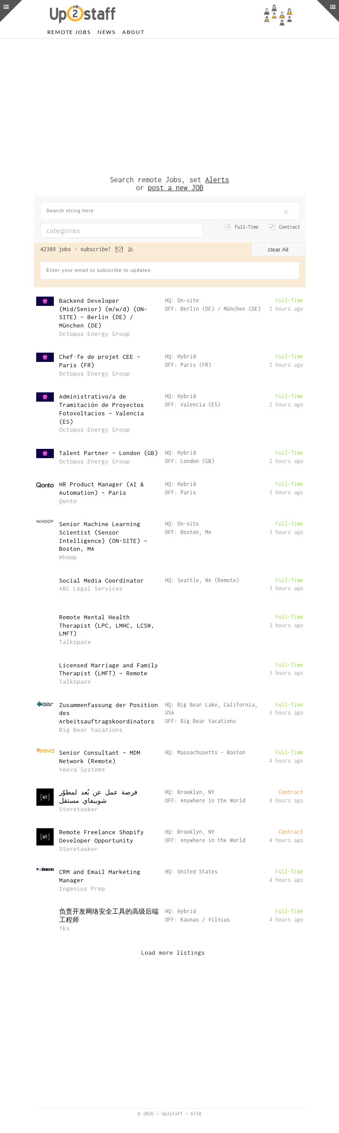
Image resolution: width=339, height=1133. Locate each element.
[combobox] (121, 230)
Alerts (217, 180)
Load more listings (173, 952)
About (133, 32)
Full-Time (247, 227)
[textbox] (103, 230)
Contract (289, 227)
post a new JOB (175, 188)
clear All (278, 249)
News (107, 32)
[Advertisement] (169, 107)
